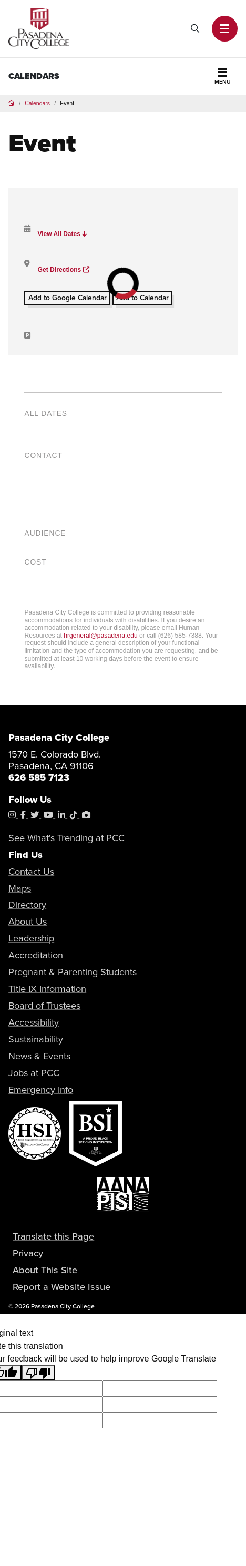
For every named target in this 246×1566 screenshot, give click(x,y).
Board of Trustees (44, 1005)
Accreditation (35, 955)
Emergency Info (40, 1089)
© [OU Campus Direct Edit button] (10, 1306)
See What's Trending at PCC (66, 838)
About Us (27, 921)
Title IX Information (47, 988)
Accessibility (33, 1022)
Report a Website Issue (61, 1286)
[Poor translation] (38, 1372)
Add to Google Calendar (67, 297)
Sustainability (35, 1039)
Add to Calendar (142, 297)
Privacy (28, 1253)
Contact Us (31, 871)
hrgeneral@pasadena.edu (100, 635)
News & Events (39, 1056)
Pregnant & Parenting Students (72, 972)
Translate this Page (53, 1236)
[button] (225, 29)
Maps (19, 888)
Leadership (31, 938)
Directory (27, 904)
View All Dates (62, 234)
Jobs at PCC (33, 1073)
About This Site (45, 1269)
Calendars (33, 76)
